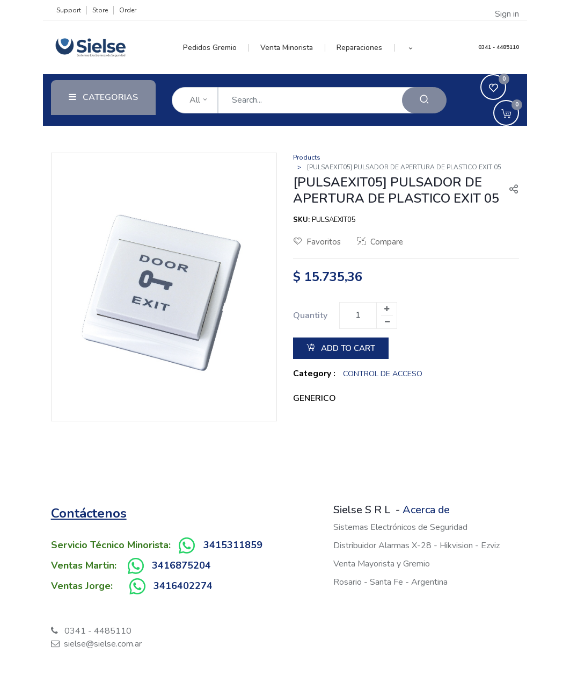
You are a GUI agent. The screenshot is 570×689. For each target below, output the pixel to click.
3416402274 (183, 585)
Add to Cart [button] (340, 348)
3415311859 (232, 545)
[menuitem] (216, 48)
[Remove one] (387, 321)
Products (306, 157)
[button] (410, 48)
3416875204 (181, 565)
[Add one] (386, 309)
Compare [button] (380, 241)
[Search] (424, 100)
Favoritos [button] (317, 241)
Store (100, 10)
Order (127, 10)
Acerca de (426, 510)
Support (68, 10)
